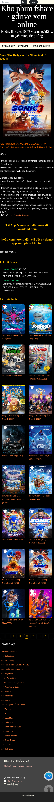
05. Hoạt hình (7, 674)
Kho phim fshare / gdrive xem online (27, 16)
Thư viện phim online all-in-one (18, 766)
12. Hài (4, 713)
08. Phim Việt (7, 696)
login (33, 2)
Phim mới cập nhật (9, 651)
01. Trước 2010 (10, 678)
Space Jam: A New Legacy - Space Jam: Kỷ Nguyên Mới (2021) (40, 623)
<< (3, 636)
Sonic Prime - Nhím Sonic (13, 539)
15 (40, 636)
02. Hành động (7, 660)
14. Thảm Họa (7, 722)
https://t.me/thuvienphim (19, 215)
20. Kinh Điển (7, 749)
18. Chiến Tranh (8, 740)
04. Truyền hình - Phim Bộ (12, 669)
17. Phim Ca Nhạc (9, 736)
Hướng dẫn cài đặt (41, 46)
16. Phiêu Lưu (7, 731)
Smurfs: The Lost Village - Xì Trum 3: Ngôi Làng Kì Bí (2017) (13, 499)
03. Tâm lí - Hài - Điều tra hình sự (15, 665)
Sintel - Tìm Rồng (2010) (12, 456)
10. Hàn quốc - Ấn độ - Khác (13, 705)
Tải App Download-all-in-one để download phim (27, 227)
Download (23, 46)
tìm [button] (23, 2)
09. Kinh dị (5, 700)
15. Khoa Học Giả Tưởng (11, 727)
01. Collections (7, 656)
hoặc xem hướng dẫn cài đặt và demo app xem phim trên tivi (27, 241)
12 (20, 636)
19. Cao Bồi (6, 744)
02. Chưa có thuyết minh (14, 682)
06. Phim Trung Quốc (10, 687)
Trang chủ (8, 46)
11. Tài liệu (6, 709)
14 (33, 636)
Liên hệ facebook (14, 781)
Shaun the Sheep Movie (12, 375)
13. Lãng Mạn (7, 718)
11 (13, 636)
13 (27, 636)
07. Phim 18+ (7, 691)
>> (52, 636)
